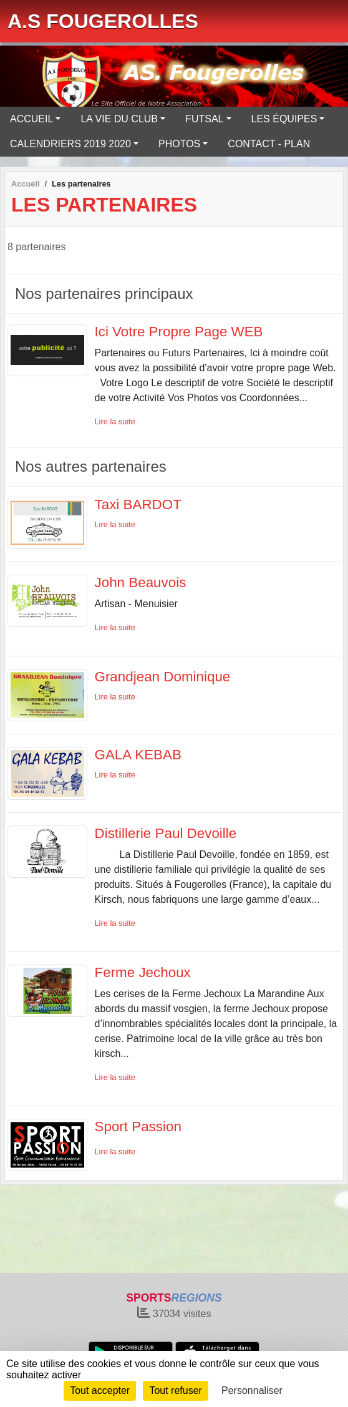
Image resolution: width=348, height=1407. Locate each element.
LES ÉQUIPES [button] (284, 119)
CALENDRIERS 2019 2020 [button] (70, 144)
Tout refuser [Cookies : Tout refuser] (175, 1390)
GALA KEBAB (138, 754)
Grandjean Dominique (163, 676)
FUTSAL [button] (204, 119)
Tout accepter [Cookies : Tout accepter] (100, 1390)
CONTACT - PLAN (269, 144)
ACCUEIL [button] (31, 119)
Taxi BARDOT (138, 504)
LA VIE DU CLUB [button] (119, 119)
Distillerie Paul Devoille (166, 833)
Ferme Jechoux (143, 972)
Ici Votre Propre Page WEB (179, 331)
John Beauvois (140, 582)
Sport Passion (138, 1126)
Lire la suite (115, 421)
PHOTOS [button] (179, 144)
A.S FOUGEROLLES (102, 21)
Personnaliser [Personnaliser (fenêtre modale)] (252, 1390)
